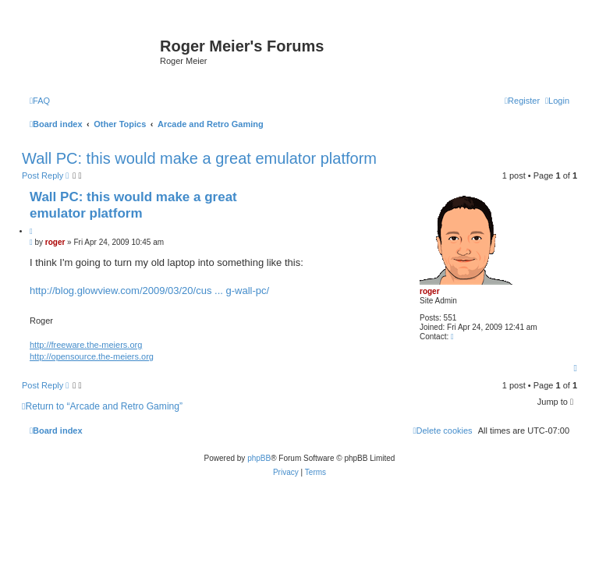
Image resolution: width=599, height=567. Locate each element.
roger (430, 291)
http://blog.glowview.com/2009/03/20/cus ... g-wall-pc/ (149, 290)
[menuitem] (40, 100)
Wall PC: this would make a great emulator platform (199, 158)
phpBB (259, 458)
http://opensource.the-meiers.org (92, 356)
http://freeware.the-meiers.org (86, 344)
